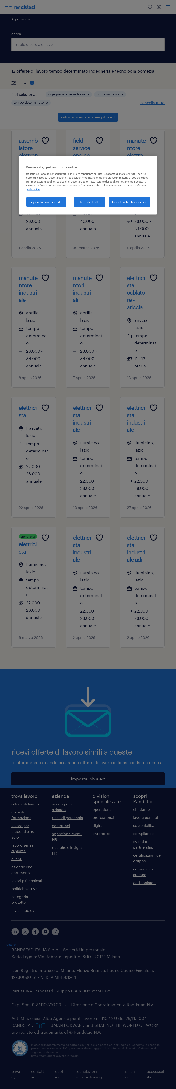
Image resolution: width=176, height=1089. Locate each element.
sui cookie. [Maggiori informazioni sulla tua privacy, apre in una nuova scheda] (33, 189)
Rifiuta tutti (89, 202)
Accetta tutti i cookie (129, 202)
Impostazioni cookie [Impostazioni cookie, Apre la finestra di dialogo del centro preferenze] (46, 202)
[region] (88, 185)
